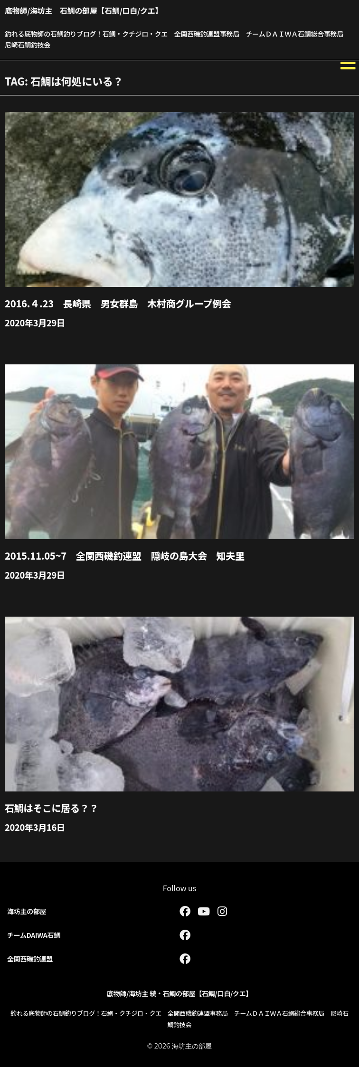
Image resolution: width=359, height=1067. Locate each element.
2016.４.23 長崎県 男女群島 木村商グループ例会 (118, 303)
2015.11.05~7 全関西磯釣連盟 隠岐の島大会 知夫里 (125, 555)
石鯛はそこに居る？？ (51, 808)
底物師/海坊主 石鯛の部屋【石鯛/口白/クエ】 (83, 10)
